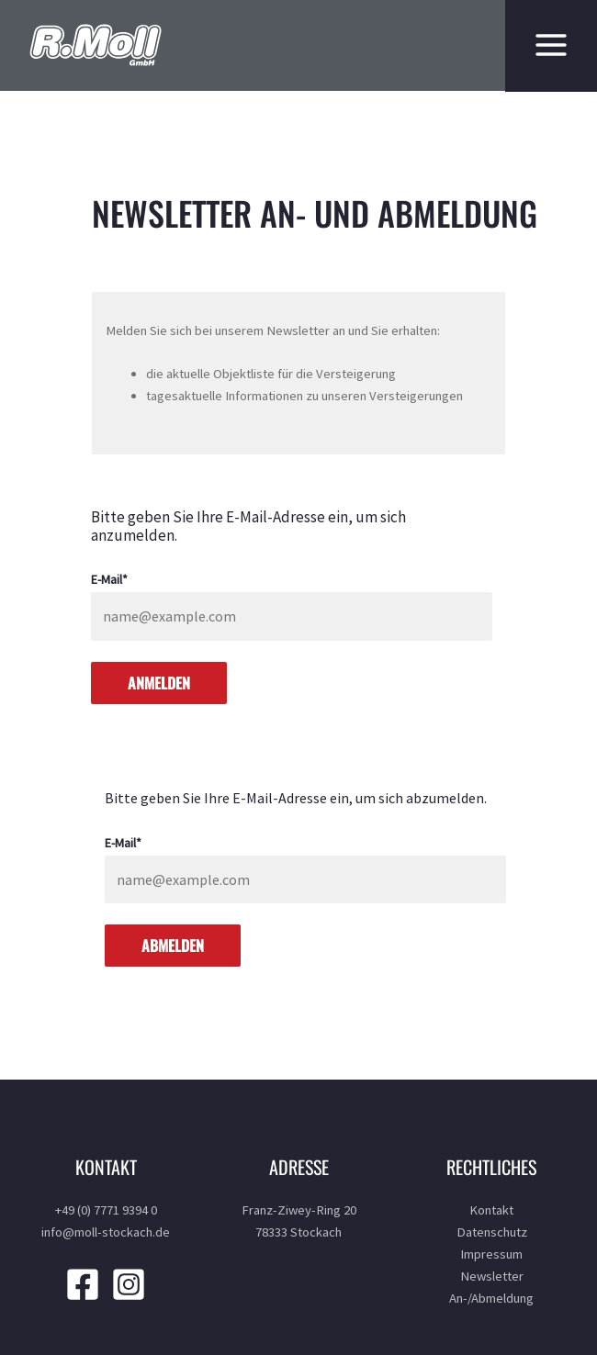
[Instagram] (128, 1284)
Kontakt (491, 1210)
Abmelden (172, 945)
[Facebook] (82, 1284)
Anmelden (159, 682)
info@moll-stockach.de (105, 1232)
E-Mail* (109, 579)
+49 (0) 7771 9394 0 (106, 1210)
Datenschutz (491, 1232)
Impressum (491, 1254)
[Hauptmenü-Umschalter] (546, 45)
